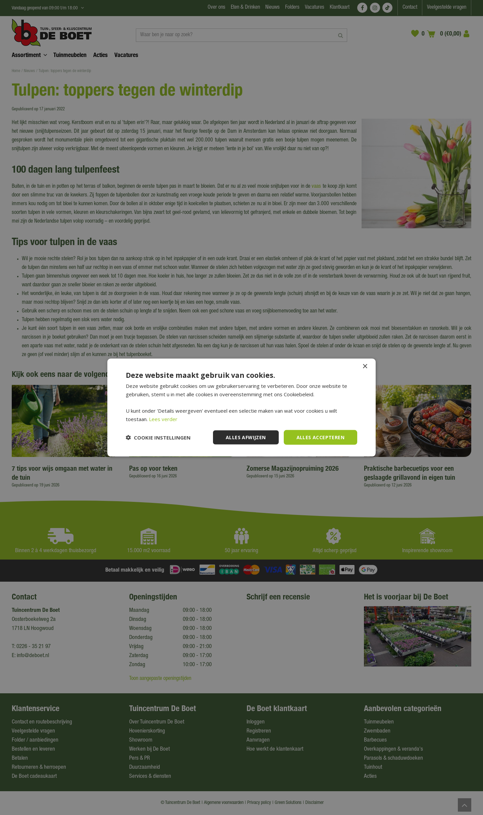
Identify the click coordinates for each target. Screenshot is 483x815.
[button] (158, 437)
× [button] (364, 366)
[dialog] (241, 407)
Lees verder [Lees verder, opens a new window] (163, 418)
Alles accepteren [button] (320, 437)
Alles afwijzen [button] (246, 437)
